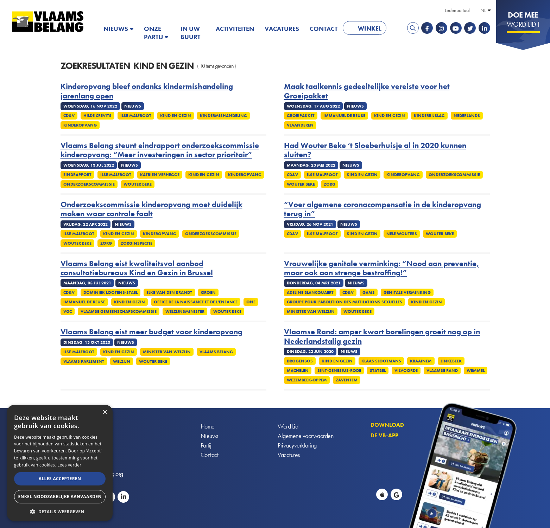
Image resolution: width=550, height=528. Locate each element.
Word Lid (288, 426)
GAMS (368, 292)
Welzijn (121, 361)
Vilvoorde (406, 370)
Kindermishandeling (223, 115)
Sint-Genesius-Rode (339, 370)
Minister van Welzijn (311, 311)
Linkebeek (451, 361)
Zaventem (347, 380)
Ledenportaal (457, 10)
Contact (323, 29)
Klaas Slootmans (381, 361)
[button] (60, 511)
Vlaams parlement (83, 361)
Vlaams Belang (216, 352)
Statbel (378, 370)
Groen (208, 292)
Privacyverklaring (297, 445)
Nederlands (467, 115)
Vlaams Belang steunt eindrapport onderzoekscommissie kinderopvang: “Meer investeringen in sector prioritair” (160, 150)
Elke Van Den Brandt (169, 292)
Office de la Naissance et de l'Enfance (196, 302)
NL (483, 10)
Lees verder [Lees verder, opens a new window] (69, 465)
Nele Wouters (401, 234)
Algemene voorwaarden (305, 436)
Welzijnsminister (184, 311)
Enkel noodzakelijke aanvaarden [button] (59, 497)
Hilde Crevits (97, 115)
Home (208, 426)
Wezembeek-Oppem (307, 380)
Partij (206, 445)
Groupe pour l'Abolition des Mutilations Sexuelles (344, 302)
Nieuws (115, 29)
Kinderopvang (80, 125)
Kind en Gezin (175, 115)
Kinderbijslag (429, 115)
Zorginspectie (136, 243)
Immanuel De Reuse (344, 115)
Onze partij (153, 33)
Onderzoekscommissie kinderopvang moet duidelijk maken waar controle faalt (151, 209)
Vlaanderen (300, 125)
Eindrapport (77, 175)
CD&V (69, 115)
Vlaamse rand (442, 370)
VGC (67, 311)
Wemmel (476, 370)
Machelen (298, 370)
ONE (250, 302)
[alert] (60, 463)
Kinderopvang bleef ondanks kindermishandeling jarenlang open (147, 91)
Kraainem (421, 361)
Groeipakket (301, 115)
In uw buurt (190, 33)
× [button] (104, 412)
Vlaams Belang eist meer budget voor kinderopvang (151, 331)
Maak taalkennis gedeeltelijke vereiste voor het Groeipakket (367, 91)
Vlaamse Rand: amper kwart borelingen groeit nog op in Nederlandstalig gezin (382, 336)
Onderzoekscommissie (89, 184)
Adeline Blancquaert (310, 292)
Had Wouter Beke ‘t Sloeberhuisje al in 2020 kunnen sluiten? (375, 150)
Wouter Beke (138, 184)
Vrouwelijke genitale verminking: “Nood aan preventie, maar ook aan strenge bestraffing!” (381, 268)
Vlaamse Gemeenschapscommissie (119, 311)
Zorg (329, 184)
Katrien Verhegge (159, 175)
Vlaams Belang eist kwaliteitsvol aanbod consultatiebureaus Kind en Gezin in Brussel (137, 268)
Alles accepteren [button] (60, 479)
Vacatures (282, 29)
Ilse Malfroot (135, 115)
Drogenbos (300, 361)
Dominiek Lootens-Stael (110, 292)
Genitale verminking (407, 292)
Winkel (369, 28)
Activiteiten (235, 29)
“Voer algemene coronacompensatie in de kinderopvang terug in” (382, 209)
